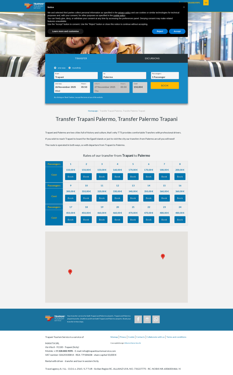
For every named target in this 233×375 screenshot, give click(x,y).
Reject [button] (160, 31)
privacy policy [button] (124, 12)
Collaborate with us (156, 337)
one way (62, 68)
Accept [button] (177, 31)
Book (165, 85)
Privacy (123, 337)
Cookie (131, 337)
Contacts (140, 337)
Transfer (81, 58)
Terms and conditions (176, 337)
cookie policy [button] (119, 15)
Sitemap (114, 337)
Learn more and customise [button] (65, 31)
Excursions (152, 58)
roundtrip (76, 68)
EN (206, 2)
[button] (184, 7)
